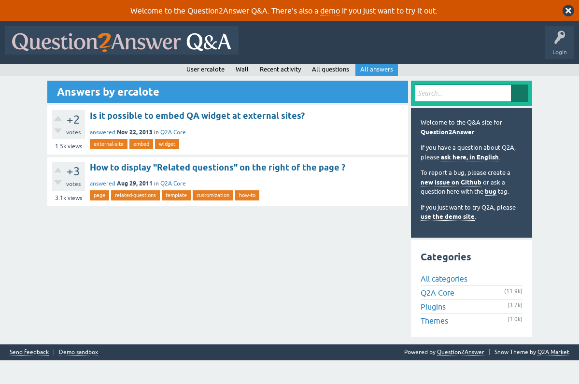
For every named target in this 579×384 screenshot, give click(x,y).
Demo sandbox (78, 376)
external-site (109, 167)
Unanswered (133, 76)
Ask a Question (241, 76)
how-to (247, 219)
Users (200, 76)
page (99, 219)
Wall (242, 92)
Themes (434, 344)
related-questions (135, 219)
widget (167, 167)
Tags (170, 76)
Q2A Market (553, 375)
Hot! (96, 76)
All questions (330, 92)
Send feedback (29, 376)
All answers (376, 92)
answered (102, 155)
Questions (63, 76)
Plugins (433, 330)
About (305, 76)
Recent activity (280, 92)
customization (213, 219)
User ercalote (205, 92)
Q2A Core (173, 155)
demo (330, 10)
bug (490, 215)
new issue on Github (451, 205)
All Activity (25, 76)
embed (141, 167)
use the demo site (448, 240)
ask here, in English (470, 180)
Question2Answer (447, 155)
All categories (444, 302)
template (176, 219)
